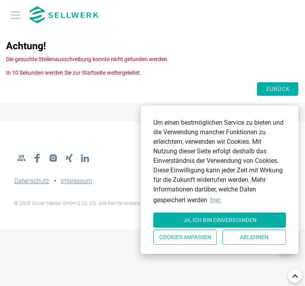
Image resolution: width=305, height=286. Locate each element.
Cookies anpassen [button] (185, 237)
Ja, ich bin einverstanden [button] (220, 220)
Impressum (76, 181)
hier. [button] (216, 200)
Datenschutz (31, 181)
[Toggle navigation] (15, 15)
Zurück (278, 89)
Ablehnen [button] (254, 237)
